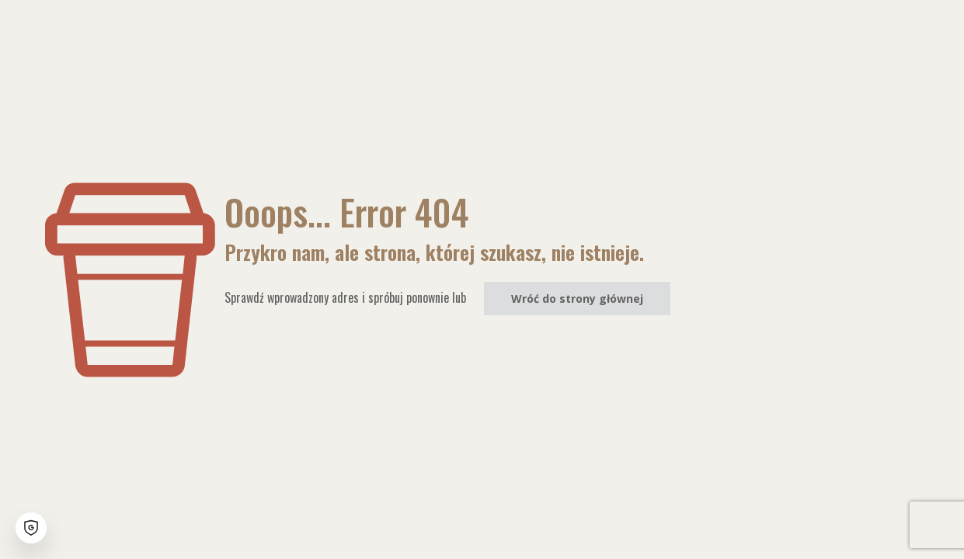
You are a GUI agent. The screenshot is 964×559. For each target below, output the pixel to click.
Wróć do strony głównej (577, 298)
